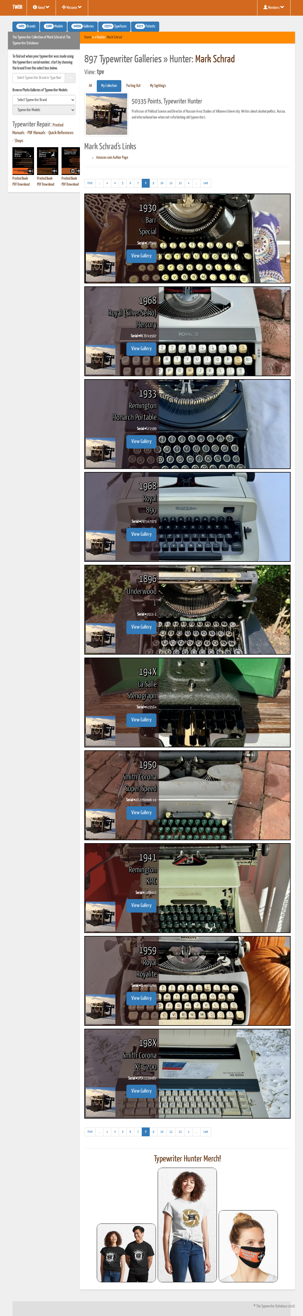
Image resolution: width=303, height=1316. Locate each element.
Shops (18, 141)
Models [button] (53, 26)
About (41, 7)
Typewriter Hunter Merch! (187, 1159)
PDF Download (21, 184)
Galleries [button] (82, 26)
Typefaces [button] (114, 26)
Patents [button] (145, 26)
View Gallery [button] (141, 256)
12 (180, 183)
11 (171, 183)
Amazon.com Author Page (112, 158)
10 (161, 183)
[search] (43, 100)
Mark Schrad (114, 37)
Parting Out (133, 86)
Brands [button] (26, 26)
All (90, 86)
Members (273, 7)
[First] (90, 183)
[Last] (205, 183)
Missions (72, 7)
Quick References (61, 133)
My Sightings (158, 86)
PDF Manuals (37, 133)
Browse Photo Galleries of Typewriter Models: (40, 90)
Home (87, 37)
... (101, 184)
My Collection (109, 86)
